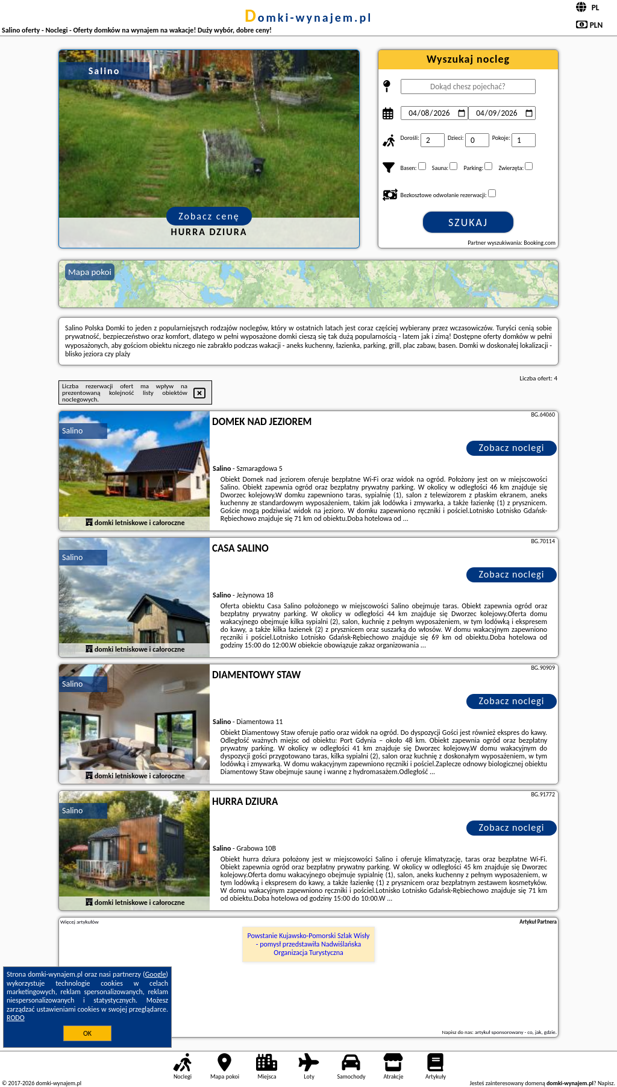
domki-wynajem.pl (308, 17)
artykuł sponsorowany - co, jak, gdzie (515, 1032)
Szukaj (468, 222)
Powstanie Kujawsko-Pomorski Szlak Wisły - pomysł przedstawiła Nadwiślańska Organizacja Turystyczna (309, 944)
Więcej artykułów (79, 922)
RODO (16, 1017)
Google (155, 974)
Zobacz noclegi (512, 447)
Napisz (606, 1083)
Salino (72, 431)
